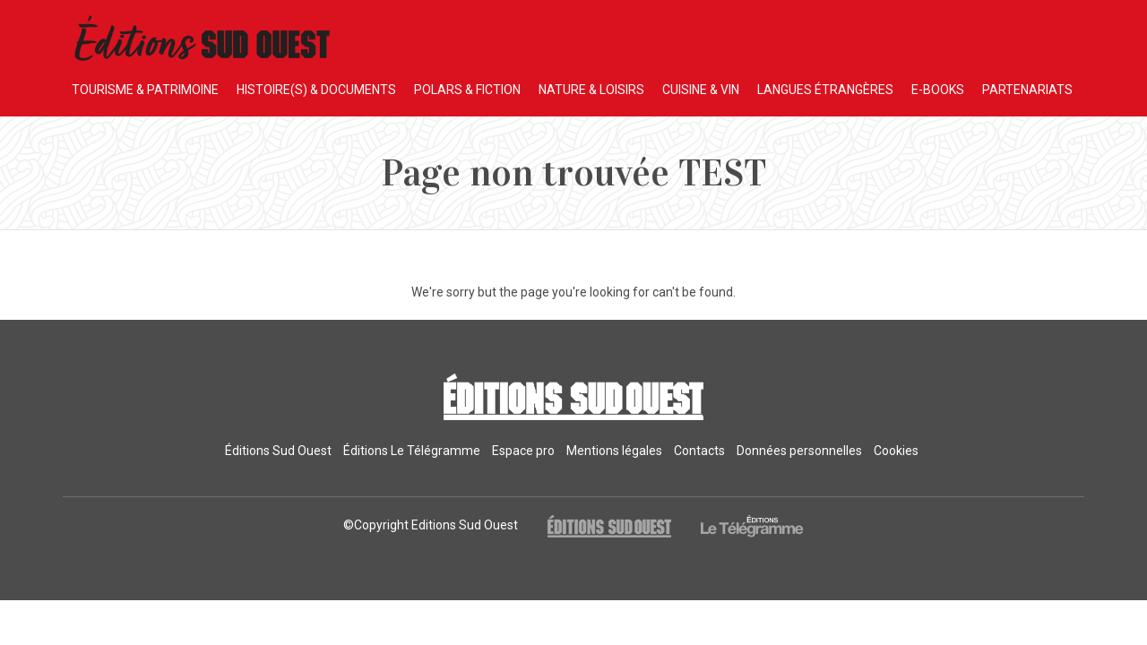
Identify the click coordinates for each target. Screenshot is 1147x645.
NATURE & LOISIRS (591, 89)
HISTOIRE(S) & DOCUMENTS (316, 89)
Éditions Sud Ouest (278, 450)
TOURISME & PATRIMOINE (145, 89)
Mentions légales (614, 450)
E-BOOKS (937, 89)
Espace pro (523, 450)
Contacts (699, 450)
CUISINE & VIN (700, 89)
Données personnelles (799, 450)
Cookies (896, 450)
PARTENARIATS (1027, 89)
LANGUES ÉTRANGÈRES (825, 89)
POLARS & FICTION (467, 89)
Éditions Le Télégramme (411, 450)
